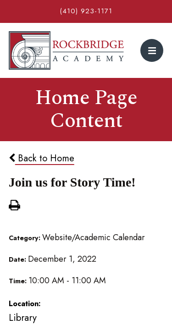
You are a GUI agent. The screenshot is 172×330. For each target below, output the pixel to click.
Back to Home (41, 158)
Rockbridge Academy (66, 50)
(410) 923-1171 (86, 11)
